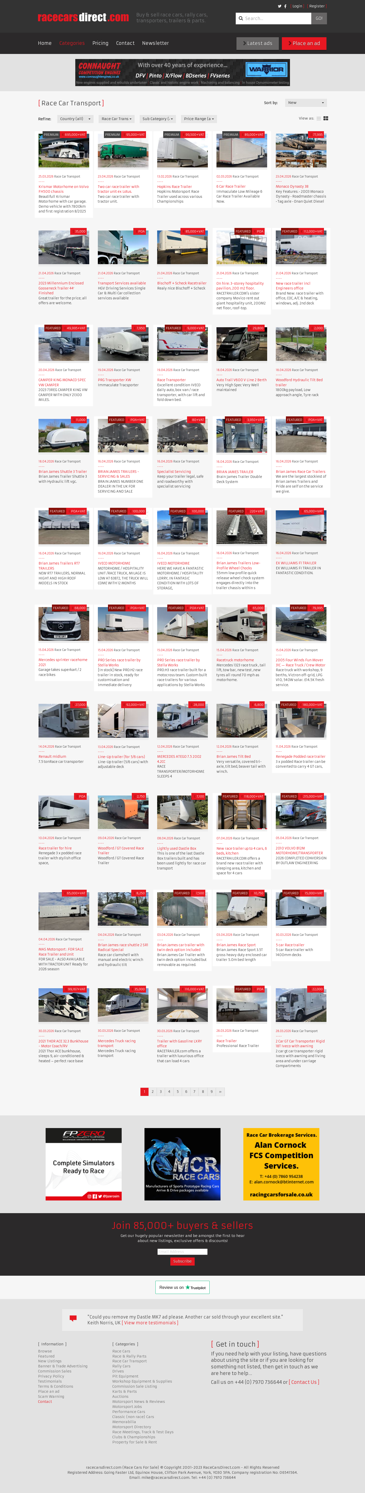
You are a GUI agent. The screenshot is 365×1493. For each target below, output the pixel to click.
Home (45, 43)
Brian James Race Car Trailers (300, 472)
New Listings (50, 1361)
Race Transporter (171, 380)
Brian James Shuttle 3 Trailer (63, 472)
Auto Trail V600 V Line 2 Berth (241, 380)
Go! (319, 18)
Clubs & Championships (133, 1437)
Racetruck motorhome (235, 660)
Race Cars (121, 1351)
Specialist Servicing (174, 472)
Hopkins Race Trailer (174, 187)
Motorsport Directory (131, 1427)
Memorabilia (124, 1422)
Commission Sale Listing (134, 1386)
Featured (46, 1356)
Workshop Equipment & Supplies (142, 1381)
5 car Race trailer (290, 945)
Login (297, 6)
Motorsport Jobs (127, 1406)
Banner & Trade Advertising (62, 1366)
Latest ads (257, 43)
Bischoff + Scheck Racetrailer (182, 283)
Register (317, 6)
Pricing (100, 43)
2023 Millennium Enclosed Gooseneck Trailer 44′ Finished (61, 288)
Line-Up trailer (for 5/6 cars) (121, 757)
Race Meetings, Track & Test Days (143, 1432)
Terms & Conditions (55, 1386)
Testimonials (50, 1381)
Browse (45, 1351)
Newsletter (155, 43)
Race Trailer (226, 1041)
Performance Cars (128, 1411)
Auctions (120, 1396)
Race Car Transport (129, 1361)
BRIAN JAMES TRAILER (234, 472)
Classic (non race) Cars (133, 1416)
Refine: (44, 119)
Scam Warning (51, 1396)
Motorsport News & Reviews (138, 1401)
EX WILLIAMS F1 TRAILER (296, 563)
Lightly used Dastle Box (176, 848)
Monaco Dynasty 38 (292, 186)
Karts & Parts (124, 1391)
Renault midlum (52, 756)
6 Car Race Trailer (231, 186)
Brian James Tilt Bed (233, 756)
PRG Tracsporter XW (114, 380)
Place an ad (304, 43)
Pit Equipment (125, 1376)
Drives (118, 1371)
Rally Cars (121, 1366)
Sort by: (271, 103)
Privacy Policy (51, 1376)
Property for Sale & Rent (134, 1442)
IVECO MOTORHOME (114, 563)
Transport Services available (122, 283)
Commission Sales (54, 1371)
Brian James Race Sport (236, 945)
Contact (125, 43)
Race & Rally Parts (129, 1356)
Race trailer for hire (55, 848)
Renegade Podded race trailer (300, 756)
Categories (72, 43)
